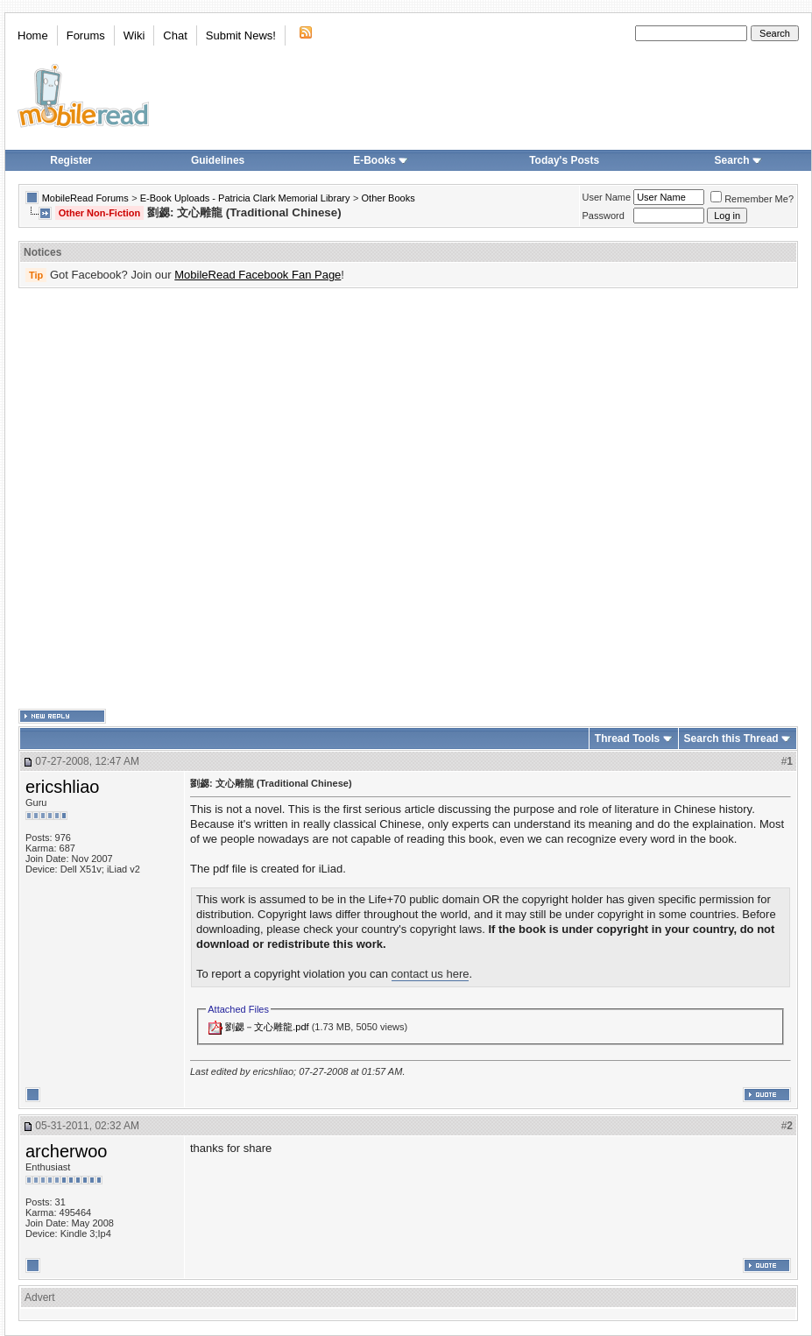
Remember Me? (752, 199)
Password (604, 215)
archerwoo (66, 1151)
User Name (607, 197)
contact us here (431, 973)
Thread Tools (627, 738)
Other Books (388, 198)
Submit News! (241, 35)
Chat (175, 35)
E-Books (380, 160)
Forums (86, 35)
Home (33, 35)
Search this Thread (731, 738)
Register (71, 160)
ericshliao (62, 786)
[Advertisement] (196, 499)
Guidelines (217, 160)
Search (738, 160)
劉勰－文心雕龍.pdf (266, 1026)
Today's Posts (564, 160)
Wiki (134, 35)
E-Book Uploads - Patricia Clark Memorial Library (245, 198)
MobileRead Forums (85, 198)
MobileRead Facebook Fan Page (257, 274)
